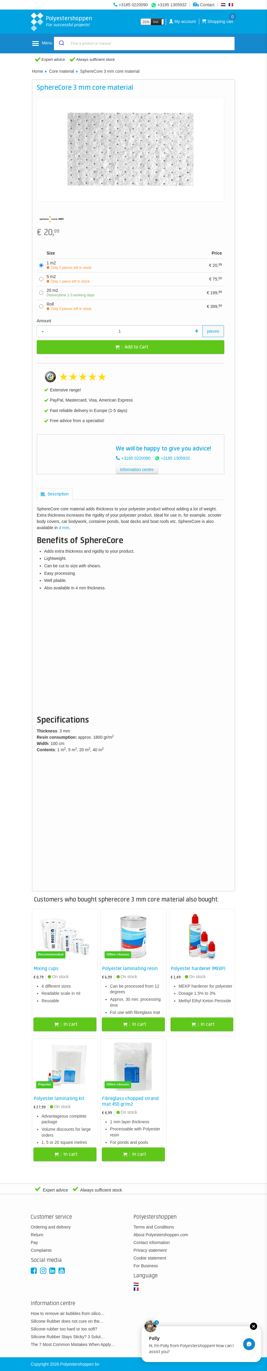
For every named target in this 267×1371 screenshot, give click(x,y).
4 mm (64, 527)
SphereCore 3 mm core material (109, 71)
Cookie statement (150, 1258)
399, (214, 306)
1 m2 (69, 265)
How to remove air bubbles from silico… (68, 1313)
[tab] (55, 494)
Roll (69, 306)
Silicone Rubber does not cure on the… (67, 1321)
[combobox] (144, 43)
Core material (61, 71)
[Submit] (61, 43)
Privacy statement (150, 1250)
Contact (203, 4)
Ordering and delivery (51, 1227)
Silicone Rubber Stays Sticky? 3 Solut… (68, 1336)
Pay (34, 1242)
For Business (146, 1265)
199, (214, 292)
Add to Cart (132, 347)
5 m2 (68, 279)
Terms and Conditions (154, 1227)
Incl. (156, 22)
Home (37, 71)
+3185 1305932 (172, 4)
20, (215, 265)
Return (37, 1234)
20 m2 (70, 292)
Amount (44, 320)
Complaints (41, 1250)
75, (215, 278)
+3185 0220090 (133, 4)
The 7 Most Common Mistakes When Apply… (73, 1344)
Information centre (137, 469)
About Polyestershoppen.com (161, 1234)
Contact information (152, 1242)
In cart (66, 1024)
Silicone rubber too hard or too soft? (64, 1329)
